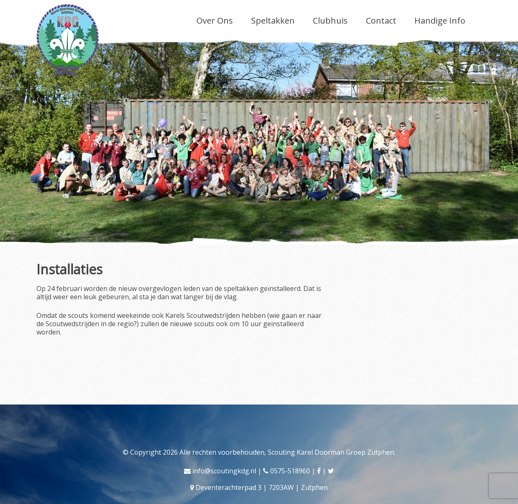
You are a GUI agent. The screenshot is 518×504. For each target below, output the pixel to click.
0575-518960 (290, 470)
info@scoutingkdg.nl (224, 470)
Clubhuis (330, 20)
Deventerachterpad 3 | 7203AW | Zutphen (262, 487)
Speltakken (273, 20)
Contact (381, 20)
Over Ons (214, 20)
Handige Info (439, 20)
